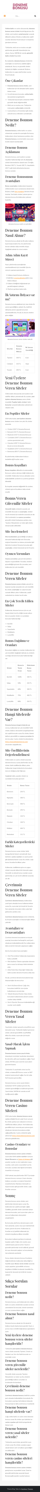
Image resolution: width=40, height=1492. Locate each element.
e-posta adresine (19, 278)
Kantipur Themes (27, 1489)
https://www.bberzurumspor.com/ (23, 1136)
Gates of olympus (24, 1159)
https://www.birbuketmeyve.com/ (16, 742)
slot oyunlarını (19, 191)
